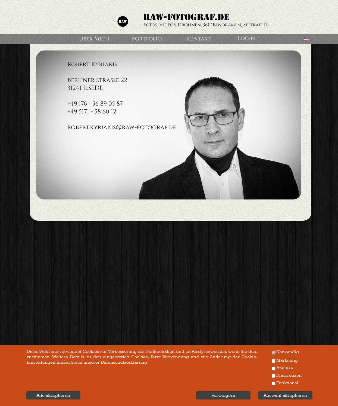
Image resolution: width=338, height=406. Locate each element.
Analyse (284, 368)
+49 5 (74, 112)
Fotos (150, 25)
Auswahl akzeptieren (285, 395)
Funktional (287, 383)
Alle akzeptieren (53, 395)
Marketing (287, 360)
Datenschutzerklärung (278, 400)
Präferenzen (289, 375)
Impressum (42, 400)
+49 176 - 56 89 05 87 (95, 104)
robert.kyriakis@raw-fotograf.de (121, 127)
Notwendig (287, 352)
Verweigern (223, 395)
